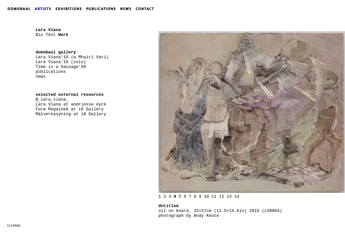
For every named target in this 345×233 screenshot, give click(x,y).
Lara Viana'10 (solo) (61, 62)
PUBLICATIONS (103, 9)
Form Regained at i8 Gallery (70, 109)
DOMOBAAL (17, 9)
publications (51, 71)
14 (236, 196)
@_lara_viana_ (52, 99)
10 (206, 196)
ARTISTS (44, 9)
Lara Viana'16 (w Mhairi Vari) (72, 57)
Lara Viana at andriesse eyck (71, 104)
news (41, 76)
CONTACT (146, 9)
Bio (39, 34)
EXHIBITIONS (69, 9)
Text (51, 34)
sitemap (13, 225)
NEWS (127, 9)
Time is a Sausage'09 (61, 66)
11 (214, 196)
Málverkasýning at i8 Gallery (71, 114)
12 (221, 196)
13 (229, 196)
